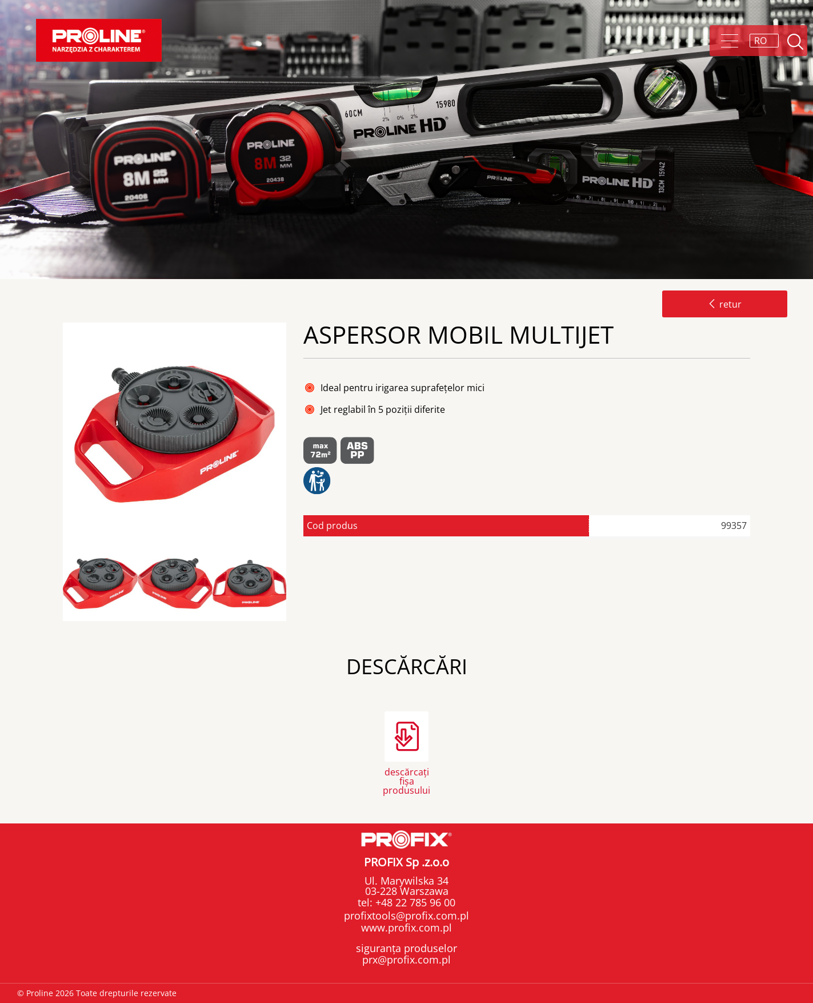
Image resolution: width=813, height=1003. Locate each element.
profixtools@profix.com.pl (406, 915)
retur (725, 304)
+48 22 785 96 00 (414, 902)
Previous (59, 584)
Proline (99, 40)
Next (296, 584)
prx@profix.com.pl (406, 959)
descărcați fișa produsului (406, 780)
